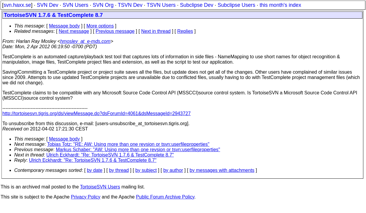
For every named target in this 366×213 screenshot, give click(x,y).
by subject (146, 170)
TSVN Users (161, 5)
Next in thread (156, 31)
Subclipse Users (236, 5)
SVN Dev (47, 5)
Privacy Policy (85, 196)
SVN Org (103, 5)
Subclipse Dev (196, 5)
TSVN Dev (130, 5)
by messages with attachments (222, 170)
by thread (119, 170)
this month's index (280, 5)
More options (100, 25)
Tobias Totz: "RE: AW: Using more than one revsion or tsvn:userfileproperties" (128, 144)
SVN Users (75, 5)
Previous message (115, 31)
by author (173, 170)
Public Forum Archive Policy (165, 196)
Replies (185, 31)
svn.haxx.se (17, 5)
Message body (64, 25)
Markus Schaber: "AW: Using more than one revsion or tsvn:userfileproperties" (138, 149)
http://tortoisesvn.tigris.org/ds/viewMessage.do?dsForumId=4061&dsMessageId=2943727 (96, 113)
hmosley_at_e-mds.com (85, 41)
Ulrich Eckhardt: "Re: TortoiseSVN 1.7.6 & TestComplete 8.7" (110, 154)
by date (94, 170)
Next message (74, 31)
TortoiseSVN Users (100, 186)
